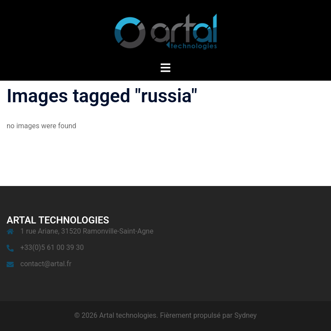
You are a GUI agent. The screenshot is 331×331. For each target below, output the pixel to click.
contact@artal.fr (45, 264)
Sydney (245, 315)
